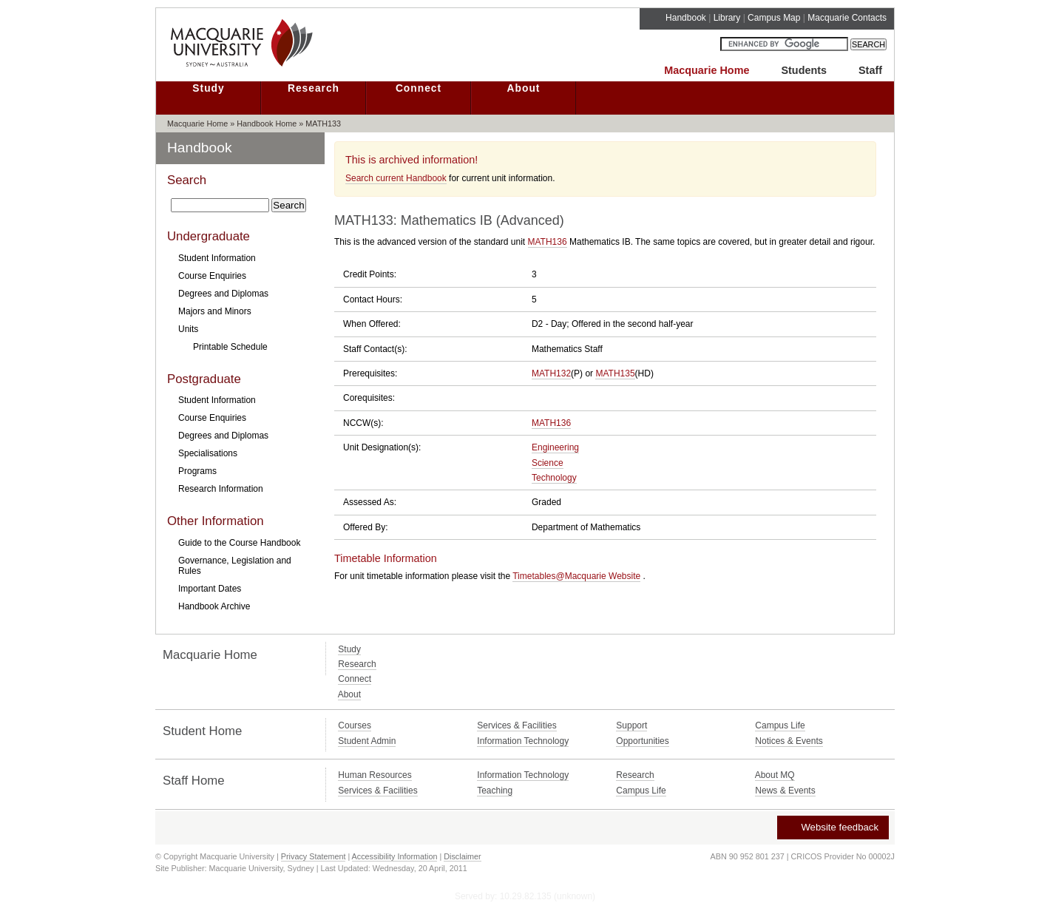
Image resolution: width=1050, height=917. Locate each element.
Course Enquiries (212, 276)
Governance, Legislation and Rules (234, 565)
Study (208, 88)
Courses (354, 725)
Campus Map (774, 18)
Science (547, 463)
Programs (197, 471)
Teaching (494, 790)
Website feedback (832, 827)
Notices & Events (788, 741)
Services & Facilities (516, 725)
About (524, 88)
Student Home (202, 731)
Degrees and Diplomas (223, 293)
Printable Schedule (230, 347)
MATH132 (551, 373)
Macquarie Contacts (847, 18)
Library (727, 18)
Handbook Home (267, 123)
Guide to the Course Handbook (239, 543)
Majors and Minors (214, 311)
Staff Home (194, 781)
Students (804, 70)
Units (188, 329)
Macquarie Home (706, 70)
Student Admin (367, 741)
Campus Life (780, 725)
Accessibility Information (395, 856)
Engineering (555, 447)
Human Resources (374, 775)
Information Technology (523, 741)
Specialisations (207, 453)
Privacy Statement (313, 856)
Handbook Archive (214, 606)
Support (631, 725)
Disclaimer (462, 856)
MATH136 (547, 242)
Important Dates (209, 588)
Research (313, 88)
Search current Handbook (396, 178)
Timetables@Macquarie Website (576, 576)
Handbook (685, 18)
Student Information (217, 258)
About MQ (775, 775)
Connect (418, 88)
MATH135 (614, 373)
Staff (870, 70)
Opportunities (642, 741)
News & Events (785, 790)
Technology (554, 478)
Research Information (220, 489)
